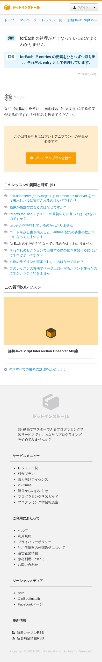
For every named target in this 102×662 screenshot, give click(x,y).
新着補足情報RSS (30, 638)
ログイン (81, 7)
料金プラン (26, 474)
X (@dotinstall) (29, 599)
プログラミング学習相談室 (38, 502)
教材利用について (31, 559)
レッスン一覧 (52, 20)
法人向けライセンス (33, 479)
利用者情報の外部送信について (41, 548)
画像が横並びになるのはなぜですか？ (38, 207)
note (21, 593)
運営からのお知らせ (33, 491)
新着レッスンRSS (30, 633)
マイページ (28, 20)
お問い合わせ (28, 565)
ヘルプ (23, 530)
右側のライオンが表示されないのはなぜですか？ (47, 262)
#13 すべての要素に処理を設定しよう (37, 369)
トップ (9, 20)
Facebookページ (30, 604)
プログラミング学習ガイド (38, 496)
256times (25, 485)
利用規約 (24, 536)
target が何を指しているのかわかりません (41, 225)
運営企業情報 (28, 553)
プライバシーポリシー (35, 542)
